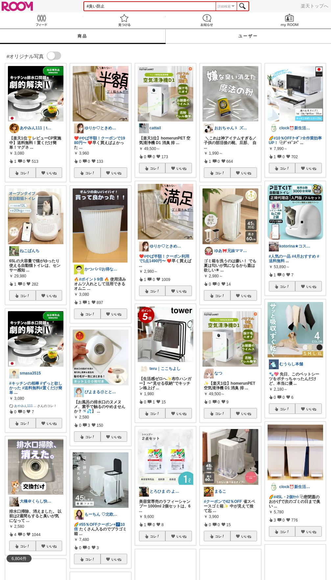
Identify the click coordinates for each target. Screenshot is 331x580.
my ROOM (289, 20)
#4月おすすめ (304, 256)
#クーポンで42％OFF (223, 501)
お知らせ (207, 20)
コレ (25, 173)
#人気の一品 (280, 256)
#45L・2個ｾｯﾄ (286, 497)
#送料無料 (31, 388)
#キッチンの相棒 (24, 383)
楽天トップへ (314, 6)
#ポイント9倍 (91, 279)
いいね (52, 173)
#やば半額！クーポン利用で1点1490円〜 (164, 258)
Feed (41, 20)
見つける (124, 20)
